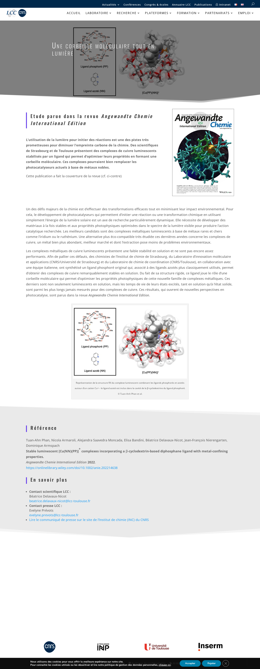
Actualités (109, 4)
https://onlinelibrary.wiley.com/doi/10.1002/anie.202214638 (72, 468)
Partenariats (217, 13)
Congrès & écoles (156, 4)
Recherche (126, 13)
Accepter (190, 663)
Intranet (223, 4)
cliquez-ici (165, 665)
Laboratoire (97, 13)
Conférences (132, 4)
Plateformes (156, 13)
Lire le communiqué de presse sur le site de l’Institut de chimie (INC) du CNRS (89, 520)
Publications (203, 4)
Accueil (74, 13)
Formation (187, 13)
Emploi (244, 13)
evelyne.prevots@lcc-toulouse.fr (54, 515)
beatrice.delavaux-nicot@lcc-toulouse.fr (59, 501)
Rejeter (211, 663)
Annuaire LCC (181, 4)
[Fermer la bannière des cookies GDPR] (225, 663)
